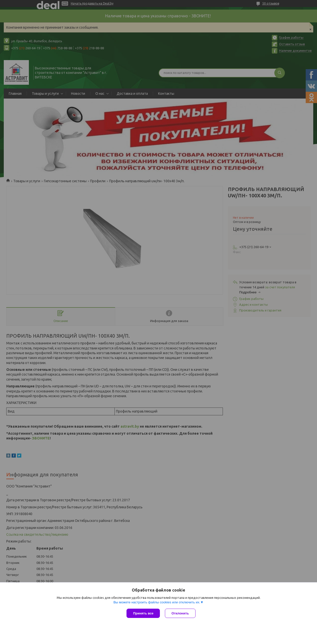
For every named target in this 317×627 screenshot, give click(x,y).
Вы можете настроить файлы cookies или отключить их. (156, 602)
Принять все (143, 613)
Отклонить (180, 613)
